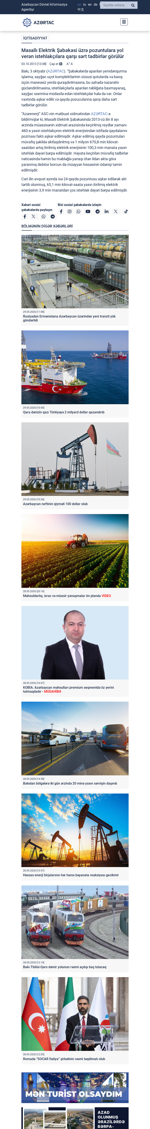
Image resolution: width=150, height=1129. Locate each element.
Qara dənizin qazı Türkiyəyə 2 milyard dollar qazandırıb (64, 412)
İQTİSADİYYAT (35, 38)
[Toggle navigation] (123, 21)
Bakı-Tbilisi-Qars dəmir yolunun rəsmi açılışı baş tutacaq (64, 967)
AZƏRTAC (56, 71)
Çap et (55, 64)
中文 (80, 9)
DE (95, 4)
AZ (79, 4)
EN (90, 4)
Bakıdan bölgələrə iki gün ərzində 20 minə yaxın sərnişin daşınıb (70, 783)
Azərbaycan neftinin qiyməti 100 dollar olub (55, 504)
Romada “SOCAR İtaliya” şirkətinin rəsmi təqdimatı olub (64, 1059)
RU (84, 4)
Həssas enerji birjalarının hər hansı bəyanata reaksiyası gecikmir (71, 875)
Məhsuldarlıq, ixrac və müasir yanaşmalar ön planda (67, 596)
